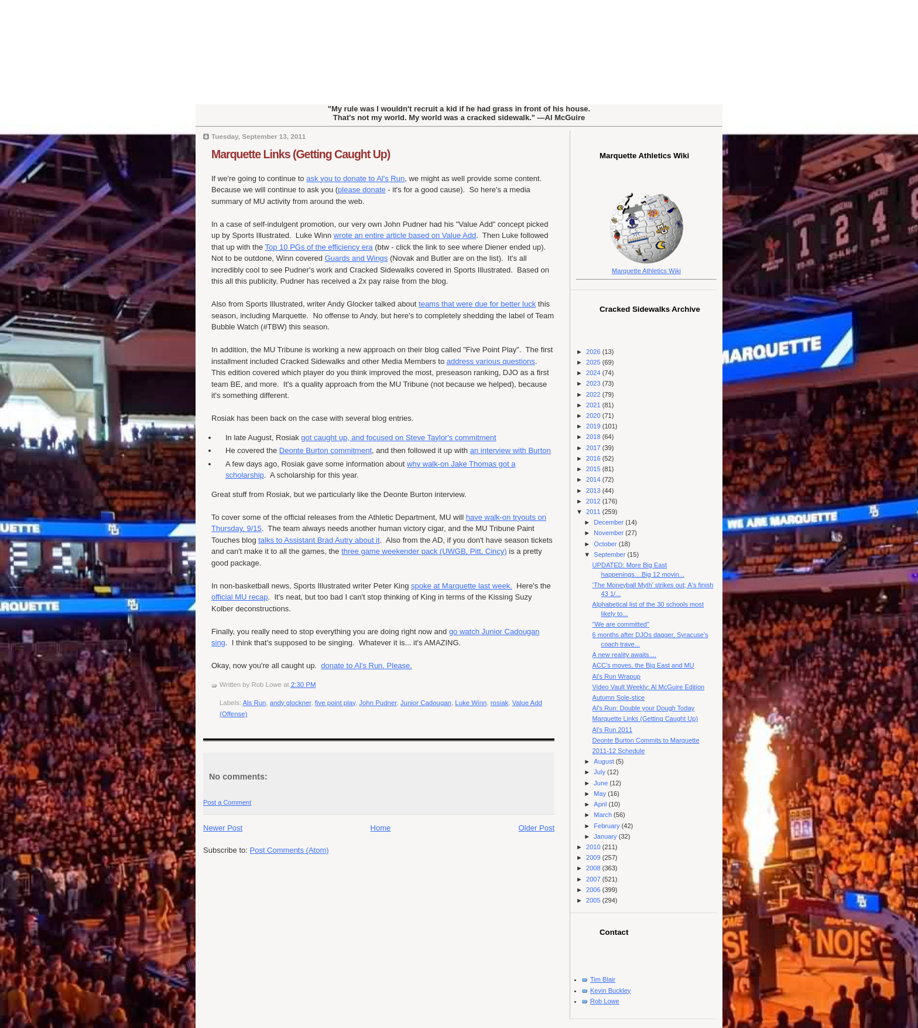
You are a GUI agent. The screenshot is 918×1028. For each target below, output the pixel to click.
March (604, 814)
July (600, 771)
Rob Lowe (604, 1001)
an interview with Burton (510, 450)
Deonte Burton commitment (325, 450)
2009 (594, 857)
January (606, 836)
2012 (594, 501)
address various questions (491, 361)
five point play (335, 702)
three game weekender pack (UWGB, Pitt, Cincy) (424, 551)
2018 (594, 436)
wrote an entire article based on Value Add (405, 235)
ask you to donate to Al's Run (355, 178)
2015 (594, 468)
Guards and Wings (356, 258)
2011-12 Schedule (618, 750)
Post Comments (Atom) (289, 850)
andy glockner (290, 702)
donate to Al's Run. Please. (366, 665)
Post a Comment (227, 802)
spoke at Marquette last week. (461, 585)
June (601, 783)
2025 (594, 362)
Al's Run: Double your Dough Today (643, 708)
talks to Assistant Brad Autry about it (318, 540)
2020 (594, 415)
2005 (594, 900)
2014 (594, 479)
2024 (594, 372)
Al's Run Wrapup (616, 676)
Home (381, 827)
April (601, 804)
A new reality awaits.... (624, 654)
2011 (594, 511)
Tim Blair (602, 979)
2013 (594, 490)
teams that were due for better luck (477, 303)
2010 (594, 846)
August (604, 761)
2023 (594, 383)
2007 (594, 879)
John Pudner (377, 702)
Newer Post (222, 827)
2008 (594, 868)
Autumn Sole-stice (618, 697)
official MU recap (239, 597)
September (610, 554)
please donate (362, 189)
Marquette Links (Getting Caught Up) (300, 154)
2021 (594, 405)
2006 (594, 889)
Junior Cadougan (425, 702)
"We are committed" (620, 624)
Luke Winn (471, 702)
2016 (594, 458)
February (607, 825)
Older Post (536, 827)
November (609, 532)
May (601, 793)
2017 (594, 447)
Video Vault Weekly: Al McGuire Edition (648, 686)
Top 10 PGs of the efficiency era (319, 247)
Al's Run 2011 (612, 729)
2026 (594, 351)
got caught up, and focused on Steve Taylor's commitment (398, 437)
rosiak (500, 702)
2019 (594, 426)
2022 (594, 394)
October (606, 543)
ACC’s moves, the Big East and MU (643, 665)
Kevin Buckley (610, 990)
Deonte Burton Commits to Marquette (646, 740)
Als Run (254, 702)
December (609, 522)
